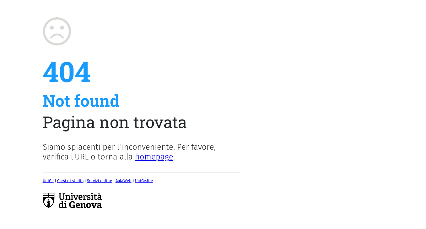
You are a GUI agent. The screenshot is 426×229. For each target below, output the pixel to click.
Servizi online (99, 180)
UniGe (48, 180)
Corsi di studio (70, 180)
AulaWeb (124, 180)
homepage (154, 157)
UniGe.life (144, 180)
